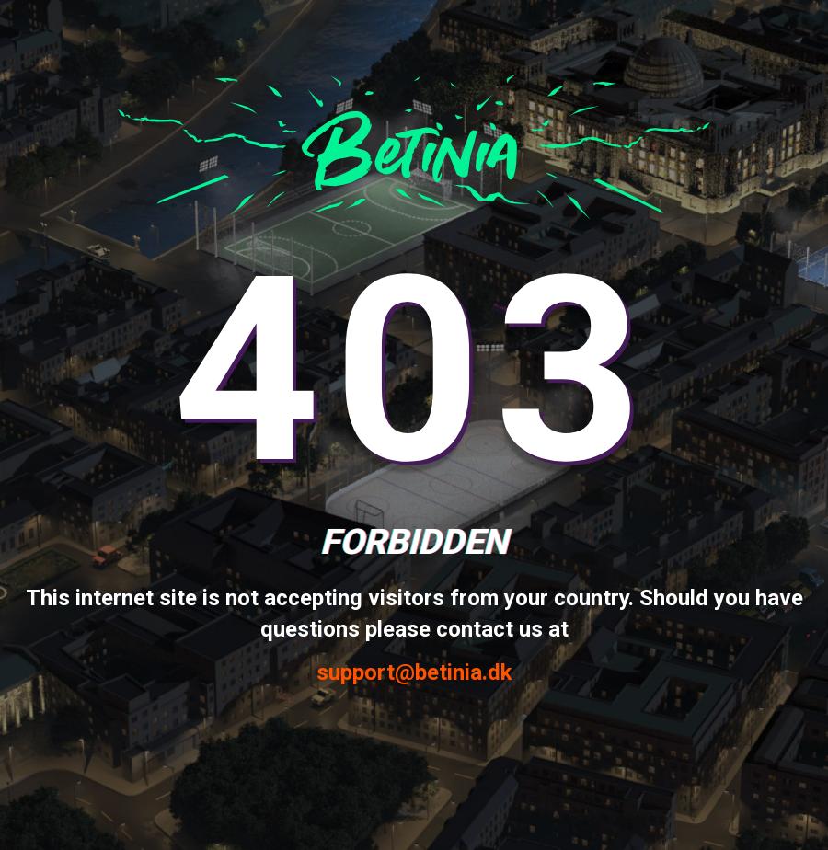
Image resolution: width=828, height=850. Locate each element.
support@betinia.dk (414, 672)
